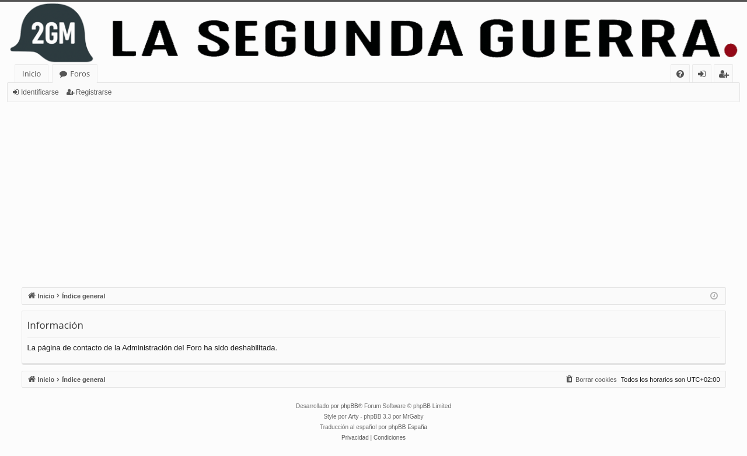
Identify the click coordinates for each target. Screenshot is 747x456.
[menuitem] (680, 74)
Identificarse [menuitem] (705, 75)
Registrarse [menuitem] (726, 75)
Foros (80, 73)
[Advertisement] (373, 189)
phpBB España (407, 427)
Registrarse (93, 92)
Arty (353, 416)
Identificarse (40, 92)
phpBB (349, 406)
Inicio (31, 73)
